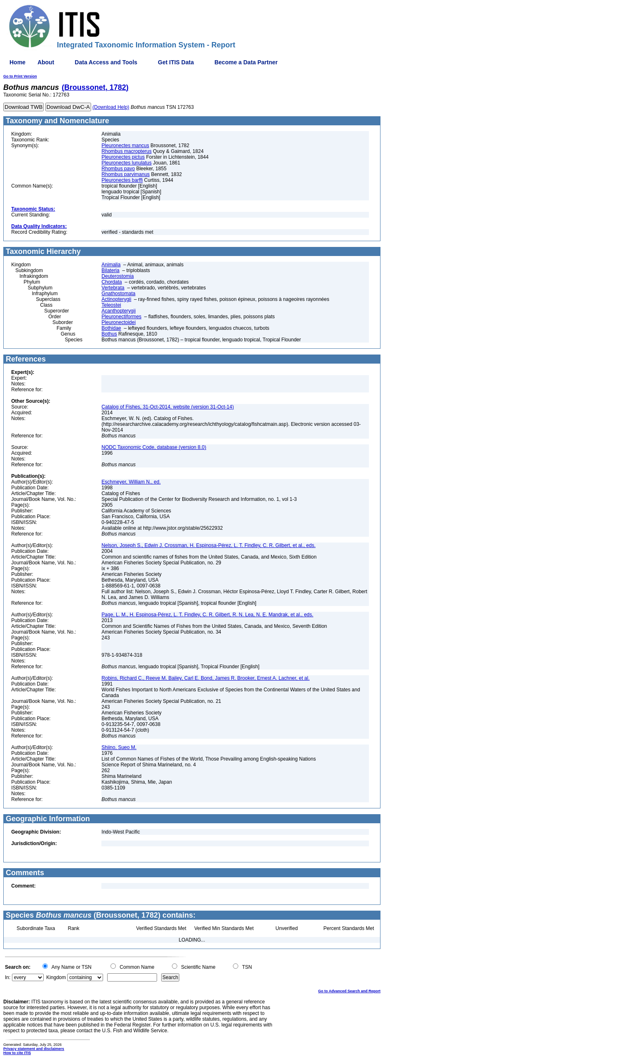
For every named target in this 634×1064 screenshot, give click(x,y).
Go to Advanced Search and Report (349, 991)
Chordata (111, 282)
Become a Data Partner (245, 62)
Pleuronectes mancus (125, 145)
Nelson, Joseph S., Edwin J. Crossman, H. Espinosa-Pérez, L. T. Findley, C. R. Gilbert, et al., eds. (208, 545)
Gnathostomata (118, 293)
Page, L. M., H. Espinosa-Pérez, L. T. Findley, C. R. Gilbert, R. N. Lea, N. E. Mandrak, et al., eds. (207, 615)
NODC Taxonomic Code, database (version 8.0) (153, 447)
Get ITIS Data (176, 62)
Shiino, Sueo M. (118, 747)
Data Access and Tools (106, 62)
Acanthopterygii (118, 311)
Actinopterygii (116, 299)
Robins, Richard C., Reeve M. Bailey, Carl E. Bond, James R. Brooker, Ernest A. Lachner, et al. (205, 678)
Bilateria (110, 270)
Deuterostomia (117, 276)
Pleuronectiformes (121, 316)
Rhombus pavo (118, 168)
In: (7, 977)
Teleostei (111, 305)
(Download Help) (110, 107)
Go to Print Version (20, 76)
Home (17, 62)
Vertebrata (112, 288)
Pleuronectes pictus (123, 157)
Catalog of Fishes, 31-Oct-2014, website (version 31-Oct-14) (167, 407)
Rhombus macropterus (126, 151)
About (46, 62)
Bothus (109, 334)
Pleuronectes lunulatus (126, 163)
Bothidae (111, 328)
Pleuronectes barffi (122, 180)
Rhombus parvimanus (125, 174)
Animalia (110, 265)
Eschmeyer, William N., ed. (130, 482)
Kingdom (56, 977)
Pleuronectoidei (118, 322)
